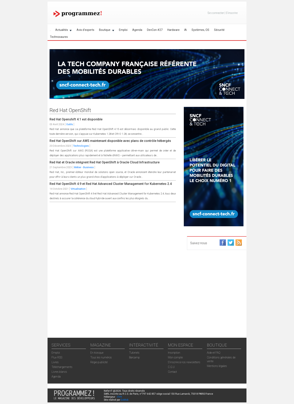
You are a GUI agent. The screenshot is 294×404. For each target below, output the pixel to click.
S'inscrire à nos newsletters (184, 362)
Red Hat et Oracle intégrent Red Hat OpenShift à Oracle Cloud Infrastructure (105, 162)
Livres (55, 362)
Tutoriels (134, 352)
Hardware (173, 29)
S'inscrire (232, 13)
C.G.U (171, 367)
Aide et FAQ (213, 352)
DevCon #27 (155, 29)
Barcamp (134, 357)
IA (185, 29)
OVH (119, 396)
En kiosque (96, 352)
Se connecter (215, 13)
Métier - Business (84, 167)
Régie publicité (99, 362)
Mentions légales (217, 366)
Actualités (62, 30)
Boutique (105, 30)
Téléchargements (62, 367)
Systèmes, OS (200, 29)
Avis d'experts (85, 29)
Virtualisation (78, 188)
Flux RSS (57, 357)
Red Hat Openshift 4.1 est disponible (76, 119)
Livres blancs (59, 371)
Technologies (81, 145)
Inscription (174, 352)
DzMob (124, 399)
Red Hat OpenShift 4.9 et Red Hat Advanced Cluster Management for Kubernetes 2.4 (111, 184)
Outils (69, 124)
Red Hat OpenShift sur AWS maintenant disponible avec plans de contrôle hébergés (110, 141)
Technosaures (59, 36)
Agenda (137, 29)
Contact (172, 371)
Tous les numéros (101, 357)
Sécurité (219, 29)
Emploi (123, 29)
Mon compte (175, 357)
